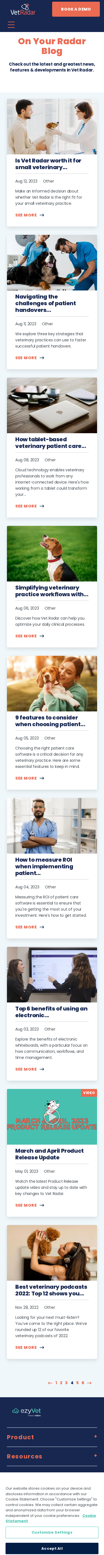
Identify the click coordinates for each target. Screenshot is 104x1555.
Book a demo (76, 9)
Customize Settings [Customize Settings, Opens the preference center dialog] (52, 1535)
